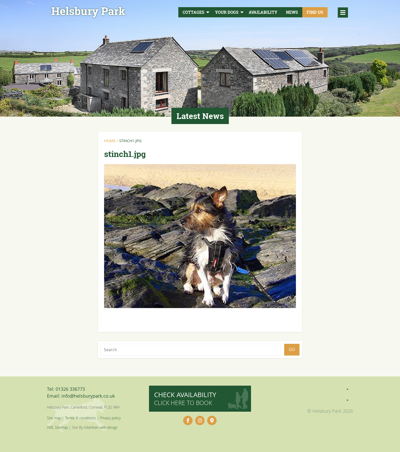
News (292, 12)
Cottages (193, 12)
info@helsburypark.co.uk (88, 396)
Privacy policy (110, 418)
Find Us (315, 12)
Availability (263, 12)
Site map (54, 418)
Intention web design (101, 427)
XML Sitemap (57, 427)
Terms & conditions (80, 418)
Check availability (185, 398)
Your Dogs (227, 12)
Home (110, 140)
